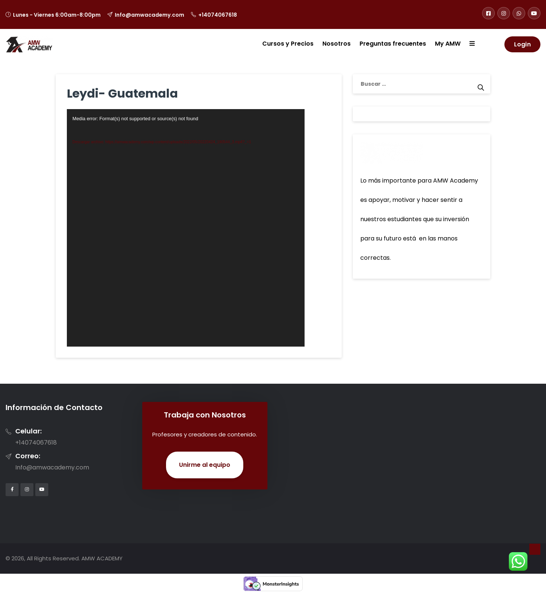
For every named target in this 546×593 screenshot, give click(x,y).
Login (522, 44)
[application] (186, 228)
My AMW (448, 43)
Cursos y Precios (287, 43)
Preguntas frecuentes (393, 43)
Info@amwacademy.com (149, 15)
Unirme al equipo (204, 465)
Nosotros (336, 43)
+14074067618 (217, 15)
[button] (468, 44)
